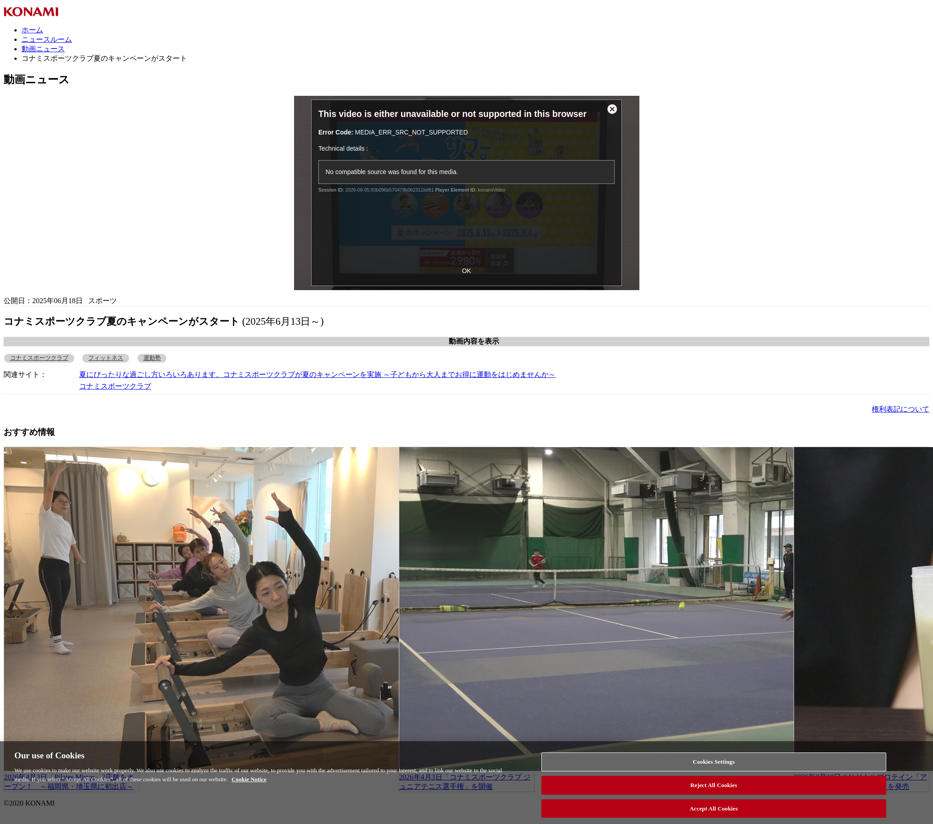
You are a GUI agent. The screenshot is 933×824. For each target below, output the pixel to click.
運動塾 (152, 358)
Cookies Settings (714, 764)
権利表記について (900, 409)
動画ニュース (43, 49)
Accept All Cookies (714, 810)
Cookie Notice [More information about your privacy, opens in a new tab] (249, 781)
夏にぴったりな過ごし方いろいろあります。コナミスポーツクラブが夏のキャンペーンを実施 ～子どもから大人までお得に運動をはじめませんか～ (317, 374)
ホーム (32, 30)
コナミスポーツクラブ (39, 358)
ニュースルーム (47, 39)
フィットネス (105, 358)
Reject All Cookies (713, 787)
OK (466, 270)
